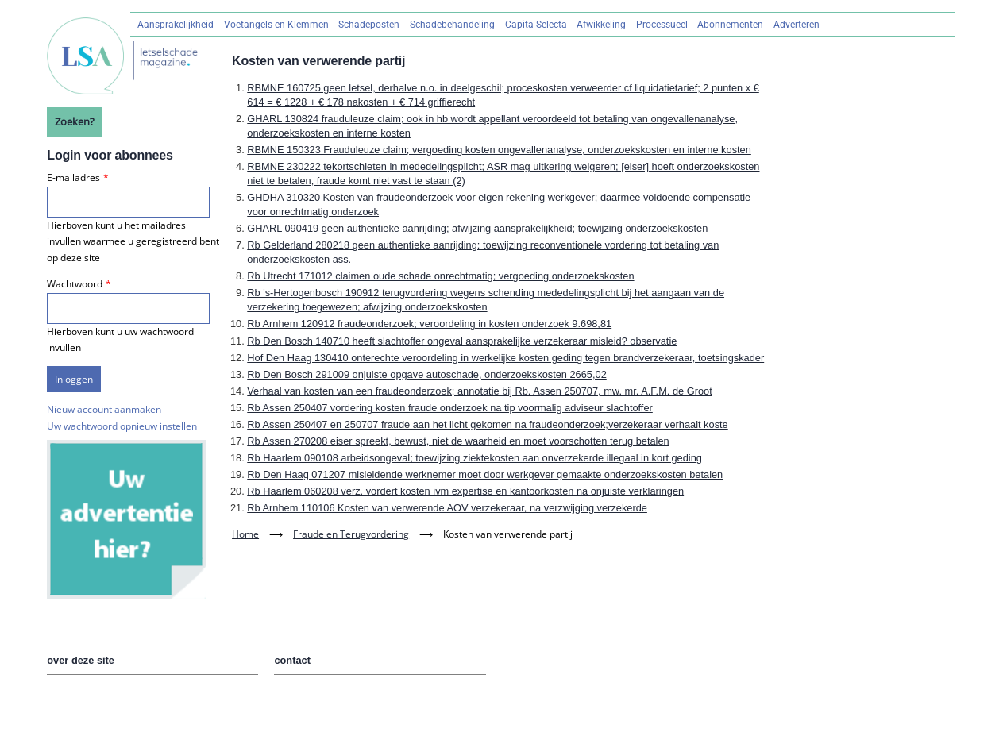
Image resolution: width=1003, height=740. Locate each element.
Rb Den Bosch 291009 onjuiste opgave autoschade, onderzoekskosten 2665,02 (426, 374)
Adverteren (796, 24)
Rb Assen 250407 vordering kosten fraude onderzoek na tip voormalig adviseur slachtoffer (450, 408)
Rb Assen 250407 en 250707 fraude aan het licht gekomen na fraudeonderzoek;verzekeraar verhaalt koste (487, 424)
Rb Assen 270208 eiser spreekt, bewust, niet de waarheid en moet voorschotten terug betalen (458, 441)
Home (245, 534)
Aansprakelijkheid (175, 24)
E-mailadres (73, 177)
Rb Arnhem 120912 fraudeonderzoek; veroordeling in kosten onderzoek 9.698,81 (429, 324)
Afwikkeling (601, 24)
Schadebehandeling (452, 24)
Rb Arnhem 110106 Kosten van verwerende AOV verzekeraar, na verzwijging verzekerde (447, 508)
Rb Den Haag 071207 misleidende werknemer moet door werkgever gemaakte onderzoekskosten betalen (485, 474)
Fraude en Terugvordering (351, 534)
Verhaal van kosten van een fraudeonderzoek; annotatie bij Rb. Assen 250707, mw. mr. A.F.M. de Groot (479, 391)
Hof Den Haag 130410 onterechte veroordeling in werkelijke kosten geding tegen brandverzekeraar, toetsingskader (505, 358)
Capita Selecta (536, 24)
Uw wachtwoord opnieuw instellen (122, 426)
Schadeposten (368, 24)
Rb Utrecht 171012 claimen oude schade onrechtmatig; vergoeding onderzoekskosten (440, 276)
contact (292, 660)
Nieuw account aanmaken (104, 409)
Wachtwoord (74, 284)
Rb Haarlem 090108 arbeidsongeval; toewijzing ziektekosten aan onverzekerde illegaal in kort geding (474, 458)
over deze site (80, 660)
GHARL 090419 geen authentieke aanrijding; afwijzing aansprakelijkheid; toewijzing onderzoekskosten (477, 228)
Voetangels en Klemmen (276, 24)
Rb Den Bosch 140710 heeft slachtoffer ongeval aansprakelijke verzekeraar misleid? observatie (462, 341)
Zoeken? (75, 121)
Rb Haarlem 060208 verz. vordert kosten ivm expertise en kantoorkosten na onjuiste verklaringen (465, 491)
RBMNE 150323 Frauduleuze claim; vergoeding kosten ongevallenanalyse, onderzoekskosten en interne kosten (499, 150)
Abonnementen (730, 24)
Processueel (662, 24)
